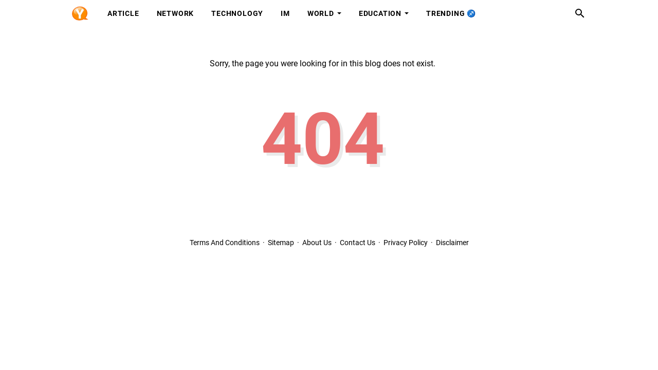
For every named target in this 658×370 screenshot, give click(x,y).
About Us (317, 242)
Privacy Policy (405, 242)
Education (380, 13)
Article (123, 13)
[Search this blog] (580, 13)
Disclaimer (452, 242)
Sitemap (281, 242)
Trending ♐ (451, 13)
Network (175, 13)
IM (285, 13)
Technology (237, 13)
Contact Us (357, 242)
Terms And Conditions (225, 242)
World (320, 13)
